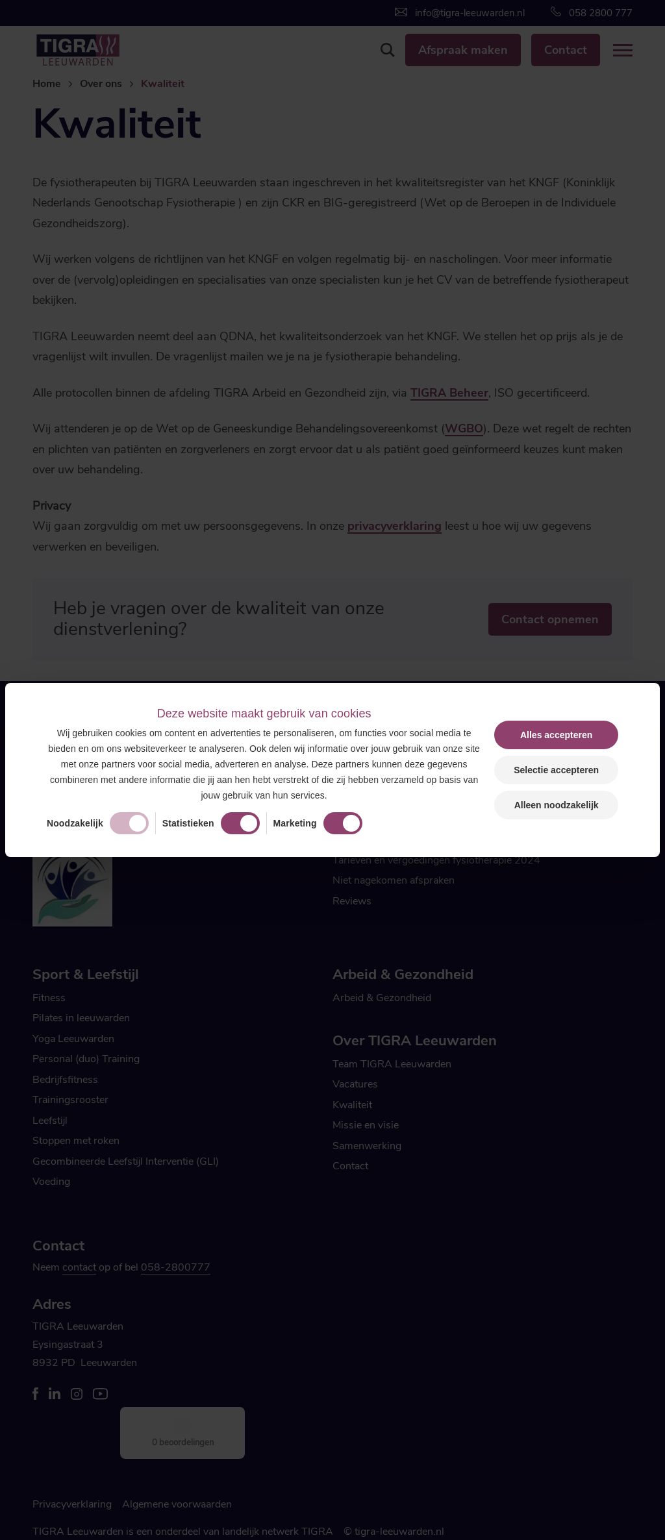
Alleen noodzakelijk (556, 805)
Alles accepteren (556, 735)
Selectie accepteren (556, 770)
